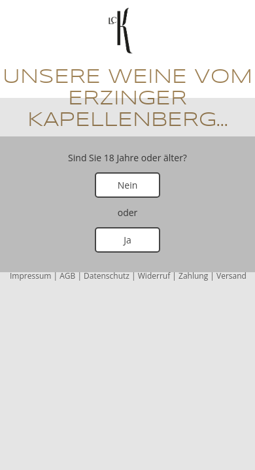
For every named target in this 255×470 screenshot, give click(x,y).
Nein (128, 185)
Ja (127, 240)
